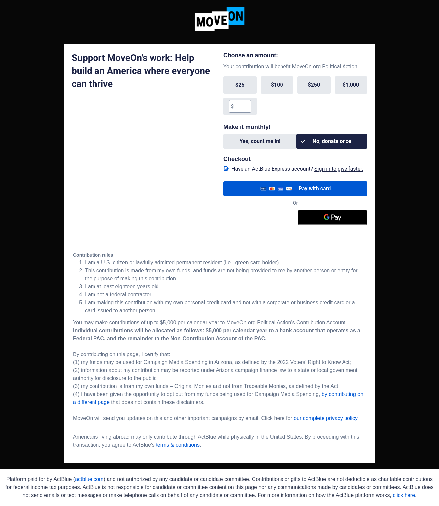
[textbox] (242, 106)
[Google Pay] (333, 217)
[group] (295, 95)
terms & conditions (178, 445)
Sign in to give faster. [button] (338, 169)
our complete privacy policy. (326, 418)
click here (404, 495)
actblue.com (89, 479)
